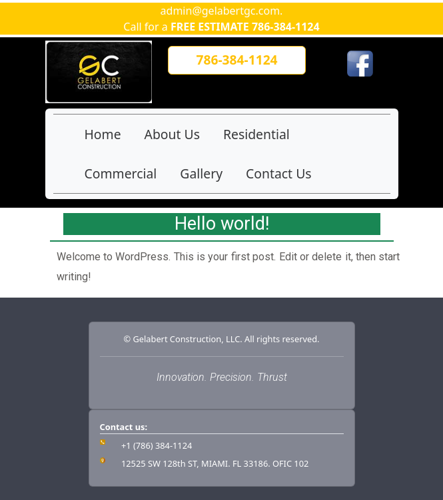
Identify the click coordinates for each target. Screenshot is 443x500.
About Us (172, 134)
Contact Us (279, 173)
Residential (256, 134)
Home (103, 134)
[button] (237, 60)
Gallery (201, 173)
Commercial (121, 173)
